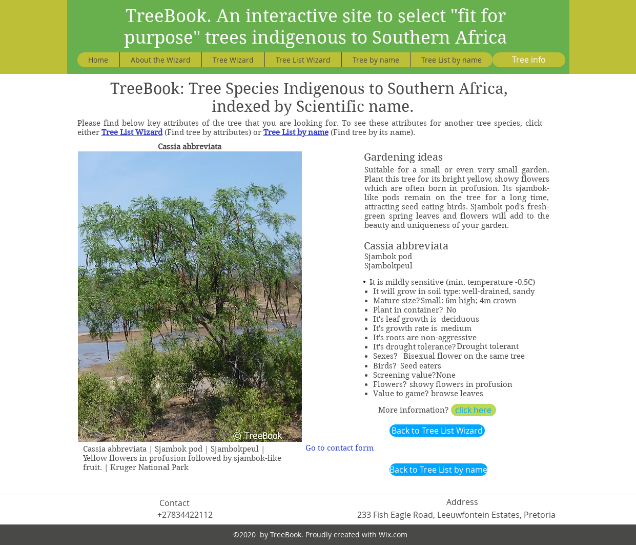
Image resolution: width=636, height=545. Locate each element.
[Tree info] (529, 59)
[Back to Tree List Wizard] (437, 430)
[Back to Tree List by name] (438, 469)
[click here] (473, 410)
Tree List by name (296, 132)
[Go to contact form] (339, 448)
